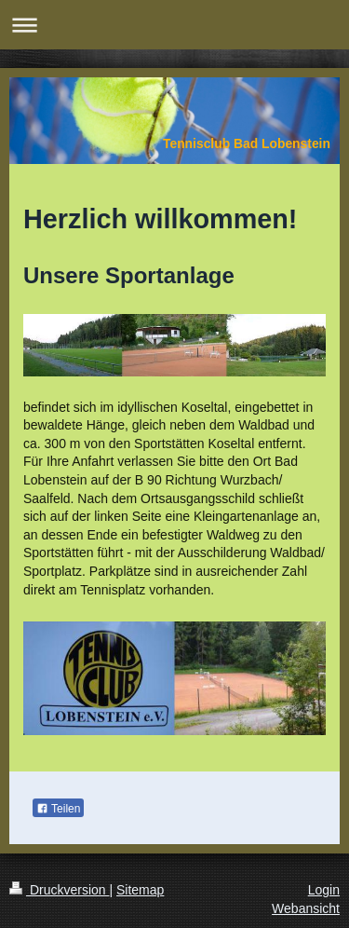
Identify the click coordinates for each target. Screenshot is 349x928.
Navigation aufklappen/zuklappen (174, 25)
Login (324, 889)
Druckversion (59, 889)
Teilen (58, 808)
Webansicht (306, 908)
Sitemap (140, 889)
